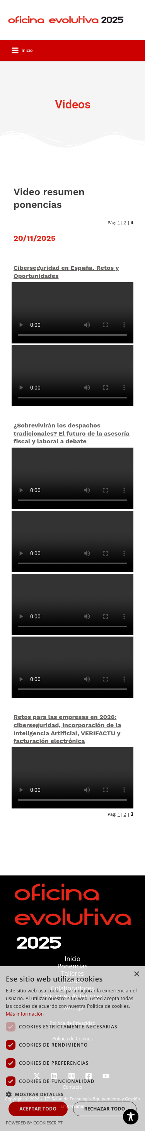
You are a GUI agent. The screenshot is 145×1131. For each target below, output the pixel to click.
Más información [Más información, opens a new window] (25, 1014)
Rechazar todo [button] (104, 1108)
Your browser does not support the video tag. (72, 312)
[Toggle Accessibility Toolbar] (130, 1116)
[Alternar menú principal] (22, 50)
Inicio (72, 958)
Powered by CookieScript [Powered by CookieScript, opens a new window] (34, 1123)
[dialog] (72, 1048)
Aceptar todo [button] (37, 1108)
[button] (72, 1094)
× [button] (136, 974)
